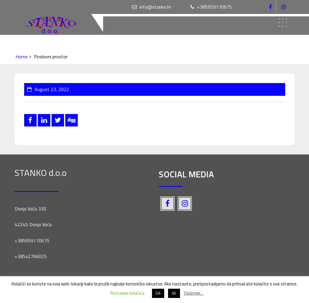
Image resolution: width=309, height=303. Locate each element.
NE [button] (174, 293)
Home (21, 56)
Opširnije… (194, 293)
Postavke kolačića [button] (127, 293)
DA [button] (158, 293)
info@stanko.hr (151, 6)
